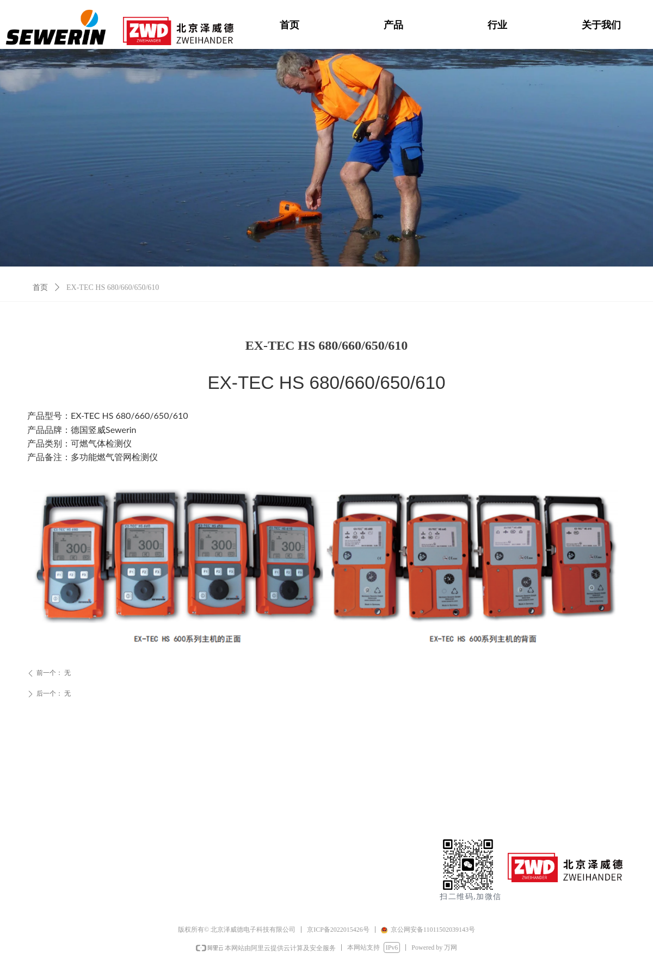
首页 (40, 287)
